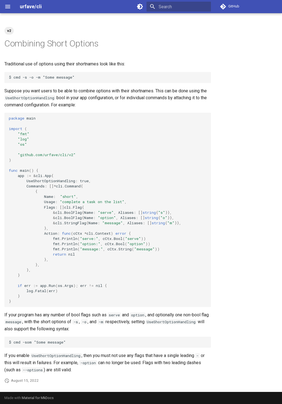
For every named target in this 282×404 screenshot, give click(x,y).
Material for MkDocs (38, 398)
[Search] (179, 7)
